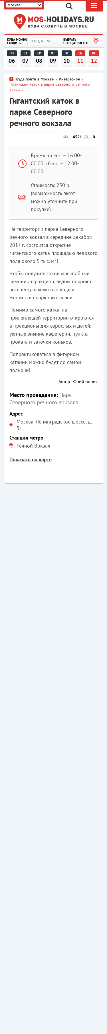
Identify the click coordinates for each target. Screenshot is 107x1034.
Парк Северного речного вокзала (43, 398)
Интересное (69, 79)
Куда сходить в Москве (58, 26)
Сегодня (37, 41)
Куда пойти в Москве (35, 79)
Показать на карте (30, 459)
